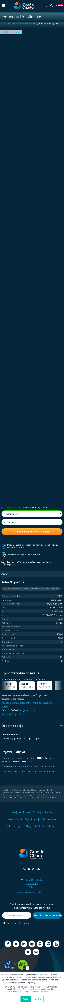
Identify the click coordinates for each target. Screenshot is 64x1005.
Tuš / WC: (6, 657)
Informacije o (15, 826)
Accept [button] (25, 999)
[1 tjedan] (32, 522)
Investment (15, 819)
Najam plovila (21, 812)
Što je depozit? (27, 710)
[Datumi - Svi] (32, 513)
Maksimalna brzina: (10, 626)
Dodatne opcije (12, 726)
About (4, 574)
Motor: (4, 615)
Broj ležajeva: (7, 649)
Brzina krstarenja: (9, 630)
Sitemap (52, 826)
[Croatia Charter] (24, 6)
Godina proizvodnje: (11, 596)
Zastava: (5, 661)
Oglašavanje (32, 819)
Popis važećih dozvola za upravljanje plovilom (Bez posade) (32, 588)
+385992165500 (33, 879)
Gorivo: (4, 619)
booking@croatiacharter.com (32, 892)
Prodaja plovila (42, 812)
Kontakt (39, 826)
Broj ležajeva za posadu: (13, 653)
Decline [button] (38, 999)
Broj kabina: (7, 642)
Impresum (49, 819)
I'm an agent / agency (16, 923)
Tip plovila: (6, 600)
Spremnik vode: (8, 638)
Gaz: (3, 611)
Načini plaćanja (13, 714)
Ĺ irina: (4, 607)
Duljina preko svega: (11, 603)
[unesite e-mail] (16, 915)
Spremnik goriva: (9, 634)
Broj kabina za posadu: (12, 645)
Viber (32, 886)
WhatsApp (32, 883)
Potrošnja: (6, 623)
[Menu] (3, 5)
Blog (28, 826)
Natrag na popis (12, 32)
